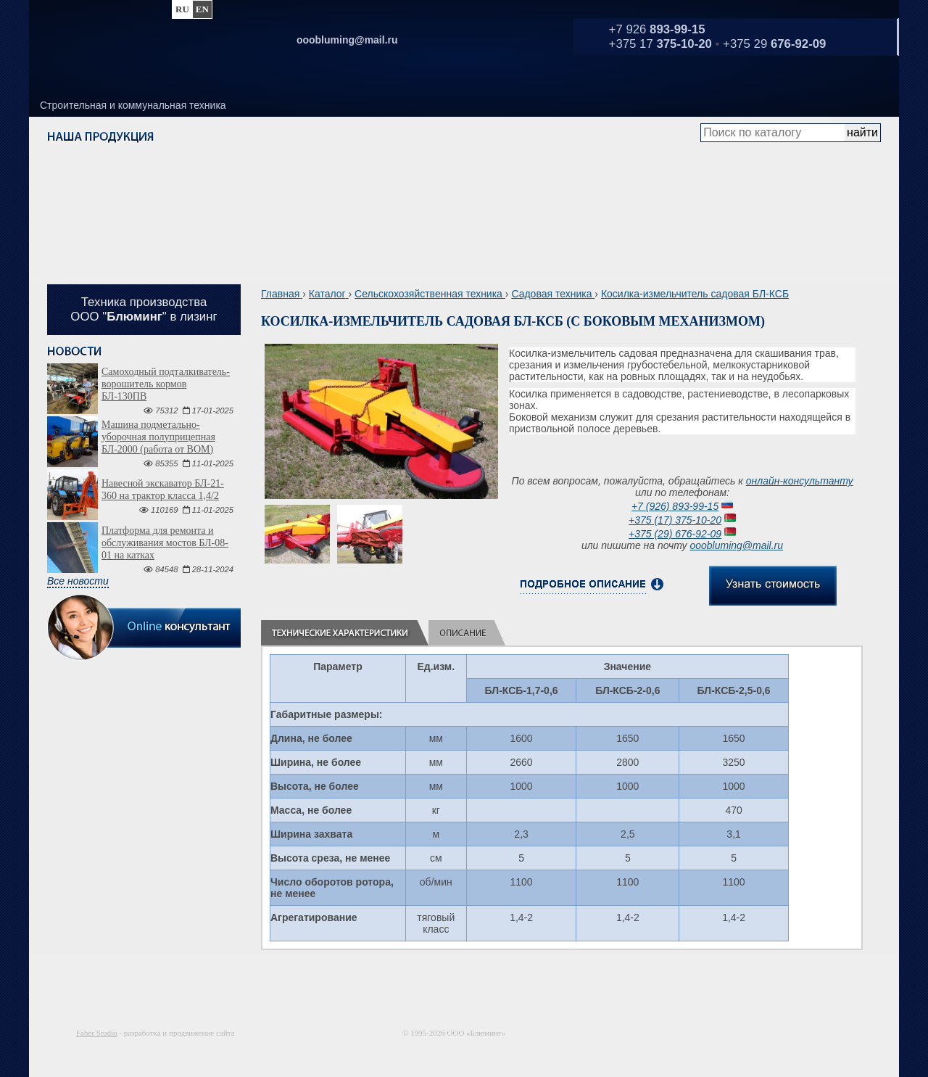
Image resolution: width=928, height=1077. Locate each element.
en (202, 9)
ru (182, 9)
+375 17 (660, 44)
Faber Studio (96, 1032)
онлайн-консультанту (799, 481)
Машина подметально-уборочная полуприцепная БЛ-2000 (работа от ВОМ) (158, 437)
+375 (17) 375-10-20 (675, 520)
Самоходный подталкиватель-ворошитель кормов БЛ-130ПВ (166, 384)
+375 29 (774, 44)
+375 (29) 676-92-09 (675, 534)
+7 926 (657, 29)
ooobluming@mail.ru (736, 545)
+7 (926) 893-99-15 (674, 506)
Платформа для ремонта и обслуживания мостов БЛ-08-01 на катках (165, 543)
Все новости (78, 581)
